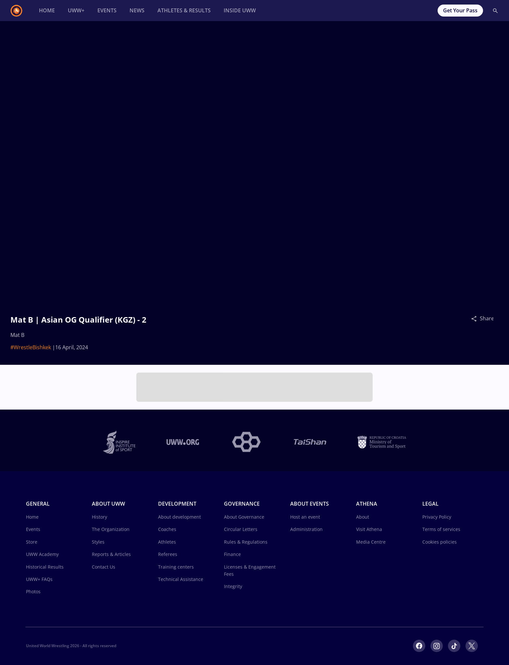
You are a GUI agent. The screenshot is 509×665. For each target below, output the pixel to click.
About (362, 517)
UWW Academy (42, 554)
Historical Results (45, 567)
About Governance (244, 517)
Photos (33, 591)
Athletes (167, 542)
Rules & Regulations (245, 542)
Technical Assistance (180, 579)
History (99, 517)
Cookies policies (439, 542)
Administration (306, 529)
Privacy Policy (436, 517)
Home (32, 517)
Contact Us (103, 567)
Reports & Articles (111, 554)
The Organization (111, 529)
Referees (167, 554)
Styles (98, 542)
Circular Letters (240, 529)
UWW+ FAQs (39, 579)
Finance (232, 554)
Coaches (167, 529)
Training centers (176, 567)
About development (179, 517)
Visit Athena (369, 529)
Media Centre (371, 542)
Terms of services (441, 529)
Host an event (305, 517)
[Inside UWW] (240, 10)
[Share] (475, 318)
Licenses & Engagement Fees (250, 570)
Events (33, 529)
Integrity (233, 586)
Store (31, 542)
